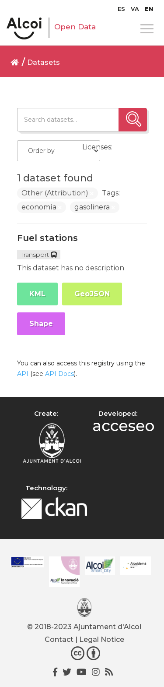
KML (37, 294)
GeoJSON (92, 294)
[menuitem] (121, 9)
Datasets (43, 62)
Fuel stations (47, 238)
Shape (41, 323)
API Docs (59, 374)
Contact (59, 639)
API (22, 374)
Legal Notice (101, 639)
